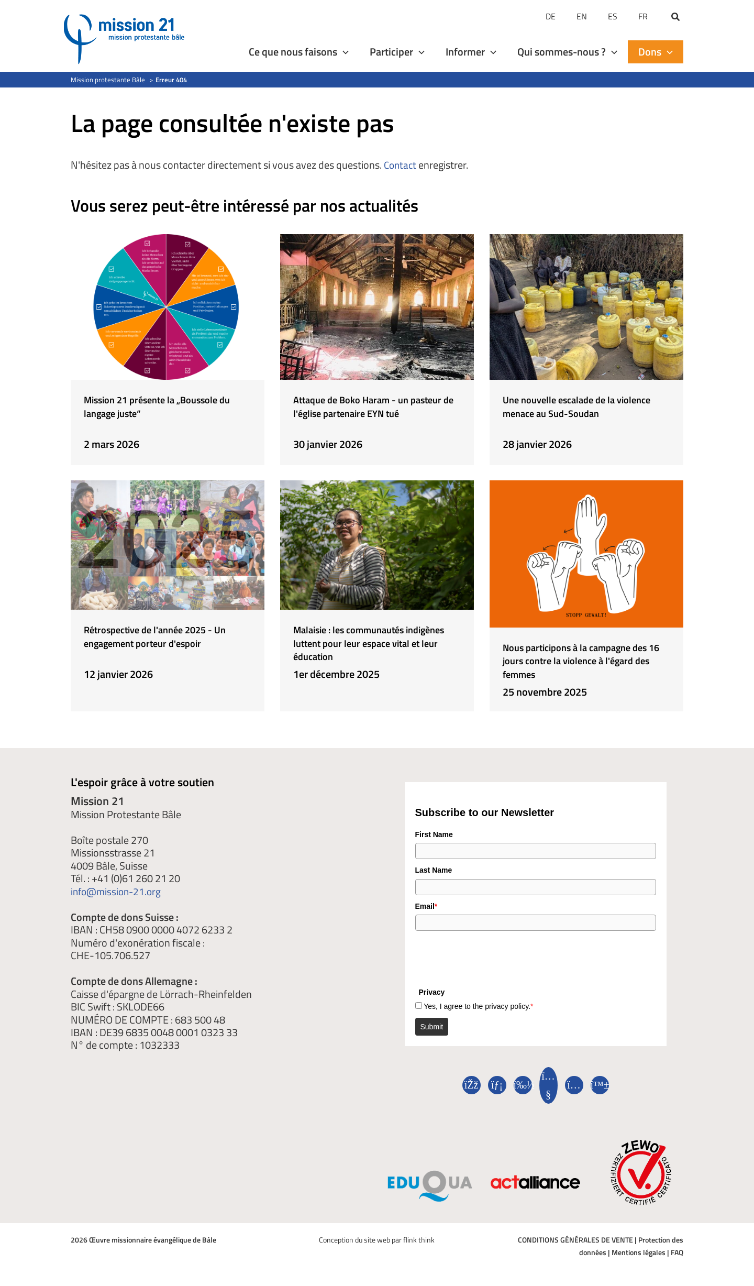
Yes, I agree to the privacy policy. (478, 1006)
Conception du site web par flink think (377, 1239)
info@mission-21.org (118, 891)
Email (426, 906)
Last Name (433, 870)
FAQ (677, 1252)
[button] (676, 17)
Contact (401, 165)
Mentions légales (639, 1252)
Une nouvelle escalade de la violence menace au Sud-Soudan (582, 405)
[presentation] (494, 956)
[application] (343, 51)
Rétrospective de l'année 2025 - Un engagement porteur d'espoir (165, 635)
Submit (431, 1027)
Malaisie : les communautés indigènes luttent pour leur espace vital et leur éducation (365, 641)
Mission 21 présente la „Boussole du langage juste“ (165, 405)
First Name (434, 834)
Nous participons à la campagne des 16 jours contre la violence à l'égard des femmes (581, 659)
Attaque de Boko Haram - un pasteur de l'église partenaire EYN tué (376, 411)
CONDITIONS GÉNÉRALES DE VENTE (575, 1239)
